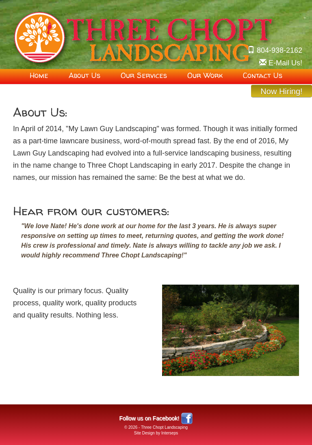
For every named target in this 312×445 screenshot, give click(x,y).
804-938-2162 (279, 50)
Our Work (205, 75)
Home (39, 75)
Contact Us (262, 75)
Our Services (144, 75)
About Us (84, 75)
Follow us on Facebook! (149, 418)
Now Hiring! (281, 91)
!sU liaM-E (285, 63)
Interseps (169, 433)
